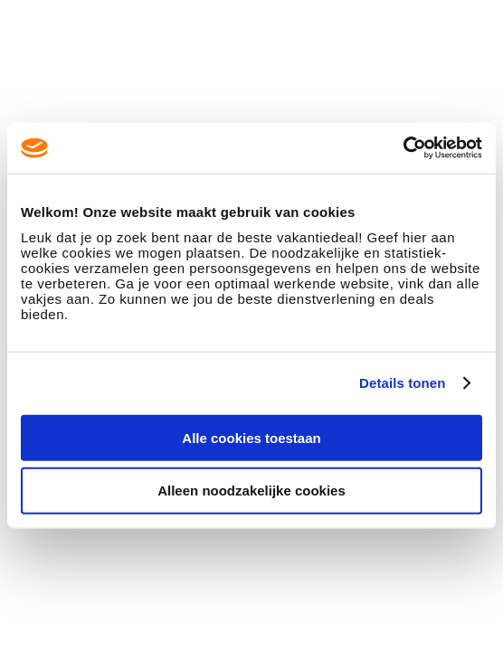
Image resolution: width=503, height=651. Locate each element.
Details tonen (402, 383)
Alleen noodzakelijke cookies (251, 490)
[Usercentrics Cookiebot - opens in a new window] (403, 148)
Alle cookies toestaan (251, 437)
